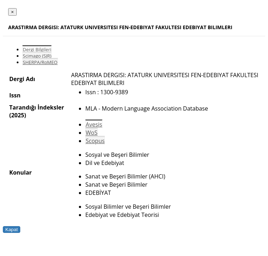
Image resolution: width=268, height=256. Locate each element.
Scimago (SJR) (37, 56)
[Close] (12, 12)
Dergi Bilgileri (37, 49)
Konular (20, 172)
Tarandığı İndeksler (36, 107)
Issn (15, 95)
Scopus (95, 141)
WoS (91, 133)
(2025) (17, 115)
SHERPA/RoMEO (40, 62)
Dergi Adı (22, 79)
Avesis (94, 124)
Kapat (11, 229)
